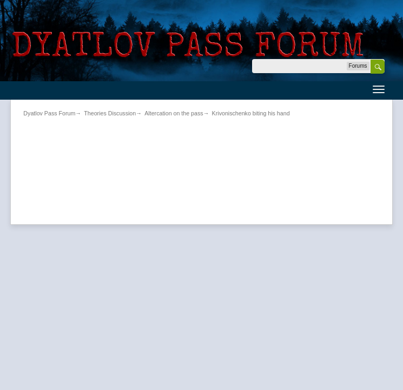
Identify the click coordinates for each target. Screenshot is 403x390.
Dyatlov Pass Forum (49, 113)
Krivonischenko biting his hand (251, 113)
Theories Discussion (110, 113)
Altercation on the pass (173, 113)
